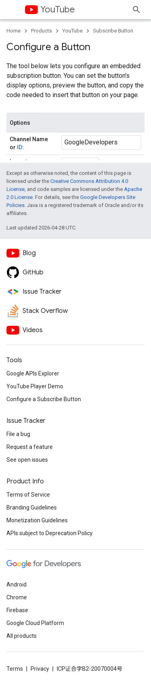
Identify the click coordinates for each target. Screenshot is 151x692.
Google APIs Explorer (32, 373)
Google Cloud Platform (35, 623)
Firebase (17, 610)
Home (13, 31)
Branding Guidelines (31, 507)
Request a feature (29, 447)
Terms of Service (28, 494)
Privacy (40, 669)
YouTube (57, 9)
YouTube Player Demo (34, 386)
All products (21, 636)
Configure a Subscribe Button (43, 399)
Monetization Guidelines (37, 520)
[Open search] (136, 9)
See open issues (27, 460)
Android (16, 584)
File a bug (18, 434)
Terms (14, 669)
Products (41, 31)
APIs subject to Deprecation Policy (49, 533)
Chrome (16, 597)
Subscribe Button (113, 31)
